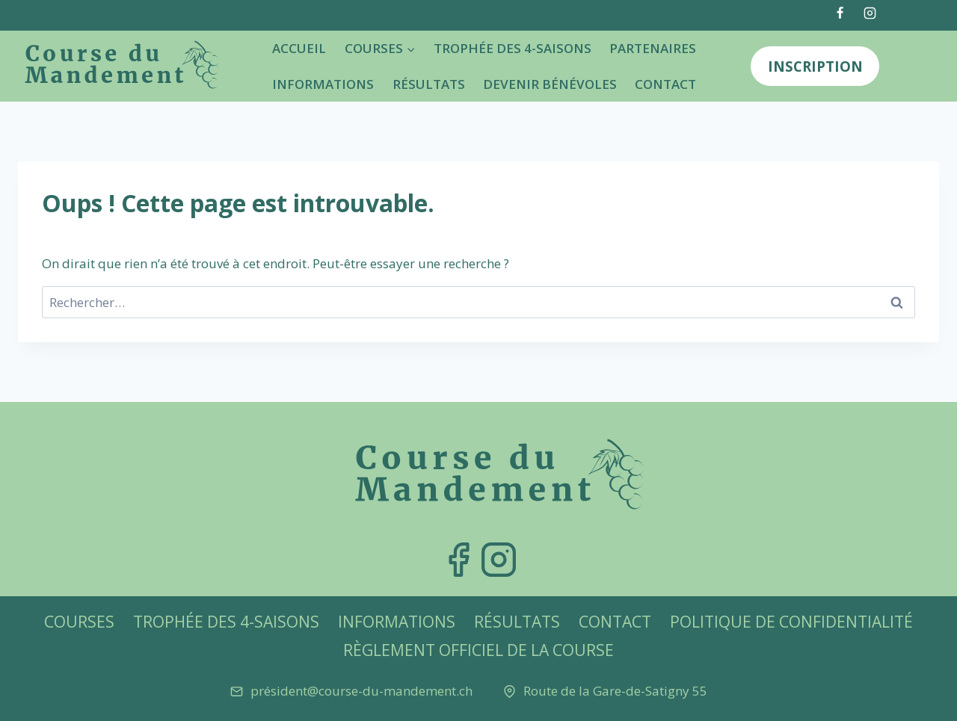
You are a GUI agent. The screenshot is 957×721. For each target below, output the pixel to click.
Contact (665, 84)
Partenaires (652, 48)
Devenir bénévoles (550, 84)
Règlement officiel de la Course (478, 650)
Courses (79, 621)
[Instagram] (869, 12)
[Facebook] (840, 12)
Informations (323, 84)
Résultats (429, 84)
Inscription (815, 66)
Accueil (299, 48)
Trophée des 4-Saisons (512, 48)
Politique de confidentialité (791, 621)
